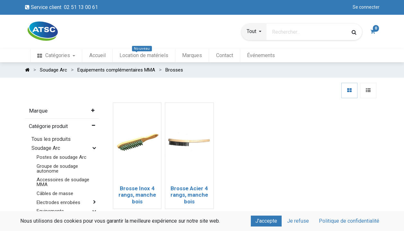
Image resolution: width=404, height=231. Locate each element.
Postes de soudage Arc (61, 157)
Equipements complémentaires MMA (61, 213)
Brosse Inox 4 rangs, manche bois (137, 195)
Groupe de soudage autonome (57, 168)
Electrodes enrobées (58, 202)
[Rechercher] (354, 32)
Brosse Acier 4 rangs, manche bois (189, 195)
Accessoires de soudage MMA (63, 182)
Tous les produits (51, 139)
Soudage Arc (45, 148)
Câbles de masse (55, 193)
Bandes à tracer (58, 225)
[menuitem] (56, 56)
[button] (254, 32)
